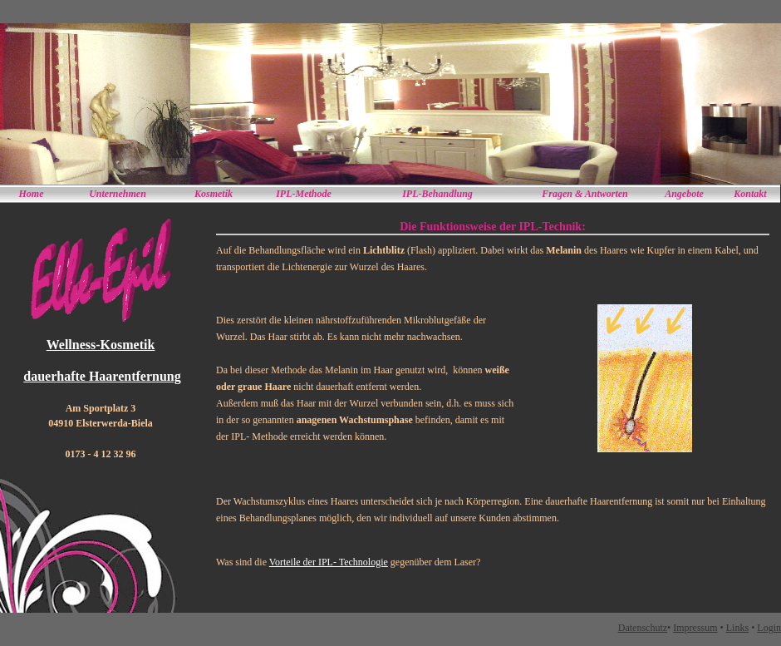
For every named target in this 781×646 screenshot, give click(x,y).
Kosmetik (213, 194)
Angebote (684, 194)
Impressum (695, 628)
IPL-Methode (304, 194)
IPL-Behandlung (437, 194)
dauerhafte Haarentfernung (101, 376)
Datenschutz (642, 628)
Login (769, 628)
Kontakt (750, 194)
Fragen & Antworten (585, 194)
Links (737, 628)
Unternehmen (117, 194)
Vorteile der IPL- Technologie (328, 562)
